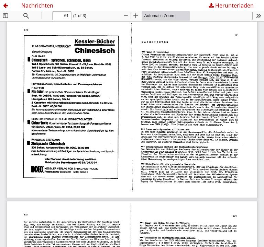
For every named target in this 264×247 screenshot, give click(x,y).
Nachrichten (37, 5)
